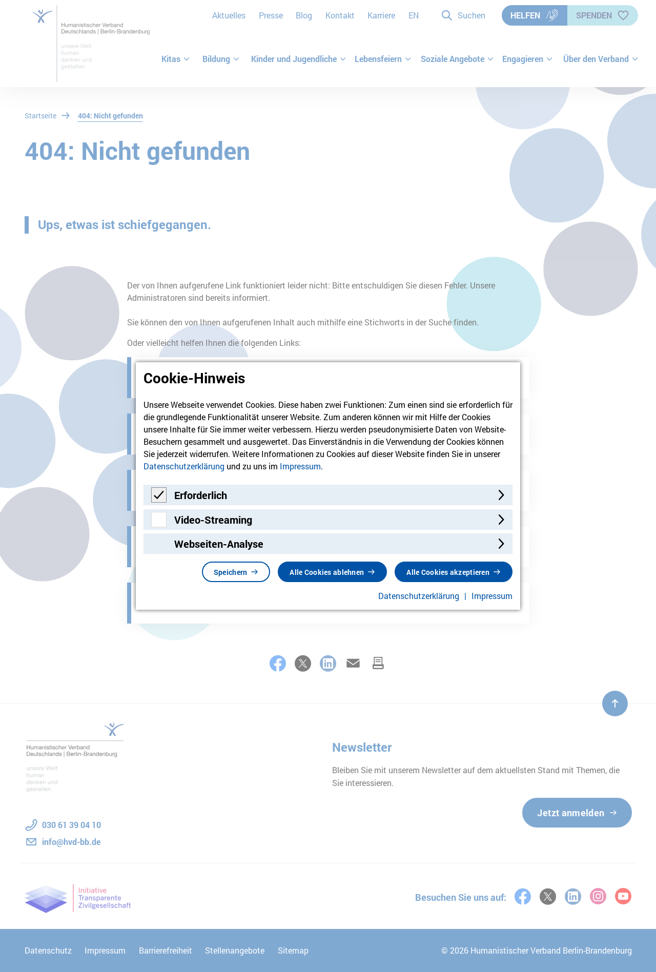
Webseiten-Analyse (218, 543)
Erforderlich (200, 495)
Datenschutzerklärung (184, 466)
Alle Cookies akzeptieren (447, 572)
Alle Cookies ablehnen (327, 572)
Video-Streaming (213, 519)
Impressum (300, 466)
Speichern (231, 572)
